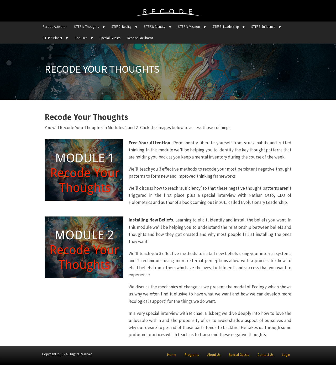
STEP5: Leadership (225, 27)
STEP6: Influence (263, 27)
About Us (213, 354)
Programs (192, 354)
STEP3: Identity (154, 27)
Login (286, 354)
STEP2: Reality (121, 27)
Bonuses (81, 38)
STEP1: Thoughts (86, 27)
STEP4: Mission (189, 27)
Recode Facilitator (140, 38)
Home (171, 354)
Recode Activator (55, 27)
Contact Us (265, 354)
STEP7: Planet (52, 38)
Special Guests (109, 38)
